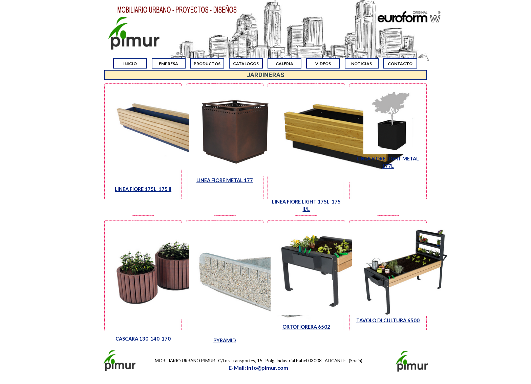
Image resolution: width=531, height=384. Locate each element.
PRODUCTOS (207, 63)
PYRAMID (224, 340)
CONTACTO (400, 63)
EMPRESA (168, 63)
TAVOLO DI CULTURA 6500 (388, 320)
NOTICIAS (361, 63)
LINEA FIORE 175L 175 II (143, 189)
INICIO (130, 63)
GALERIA (284, 63)
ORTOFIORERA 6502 (306, 327)
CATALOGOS (246, 63)
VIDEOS (323, 63)
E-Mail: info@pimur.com (258, 367)
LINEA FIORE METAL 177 (224, 180)
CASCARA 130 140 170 (143, 339)
